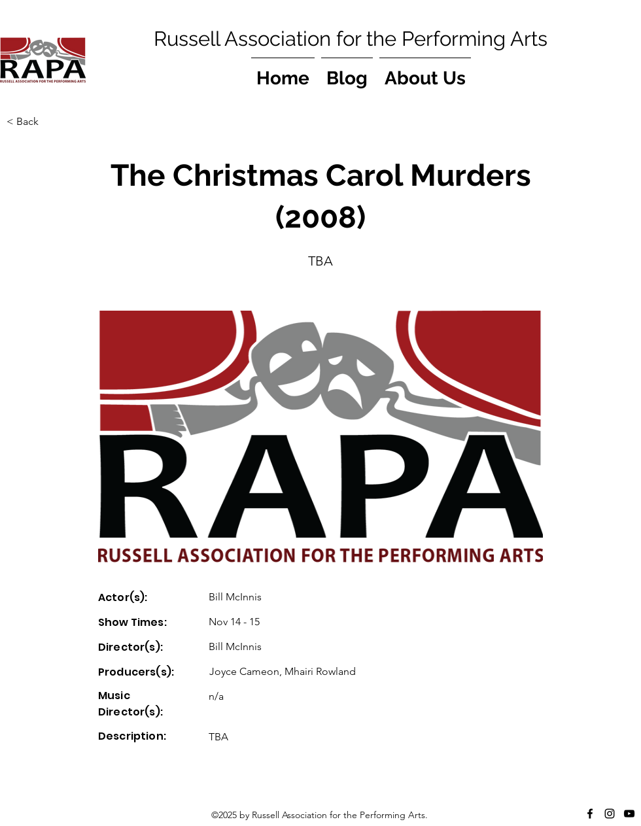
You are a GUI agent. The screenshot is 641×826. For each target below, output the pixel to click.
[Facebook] (590, 813)
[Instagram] (609, 813)
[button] (50, 122)
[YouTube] (629, 813)
